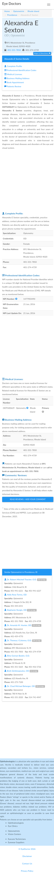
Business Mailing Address (17, 78)
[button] (16, 299)
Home (7, 11)
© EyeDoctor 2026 (27, 849)
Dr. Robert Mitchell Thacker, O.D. (25, 579)
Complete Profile (13, 66)
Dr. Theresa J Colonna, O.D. (22, 640)
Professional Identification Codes (20, 70)
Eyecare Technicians (17, 839)
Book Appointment (14, 82)
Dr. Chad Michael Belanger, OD (24, 686)
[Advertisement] (27, 181)
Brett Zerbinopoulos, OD (21, 671)
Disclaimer (27, 856)
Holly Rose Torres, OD (15, 594)
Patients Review (12, 86)
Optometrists (14, 831)
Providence (12, 15)
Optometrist (18, 11)
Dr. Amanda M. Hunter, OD (22, 625)
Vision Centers (14, 834)
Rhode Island (33, 11)
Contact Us (27, 863)
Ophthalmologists (16, 823)
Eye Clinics (13, 826)
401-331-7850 (14, 50)
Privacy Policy (27, 871)
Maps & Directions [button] (42, 53)
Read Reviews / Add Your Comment (28, 499)
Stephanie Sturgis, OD (20, 610)
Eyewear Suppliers (16, 842)
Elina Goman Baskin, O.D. (17, 655)
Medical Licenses (13, 74)
